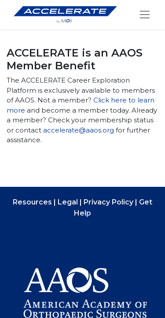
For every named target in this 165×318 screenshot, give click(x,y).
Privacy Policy (108, 202)
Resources (32, 202)
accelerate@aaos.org (78, 130)
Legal (68, 202)
